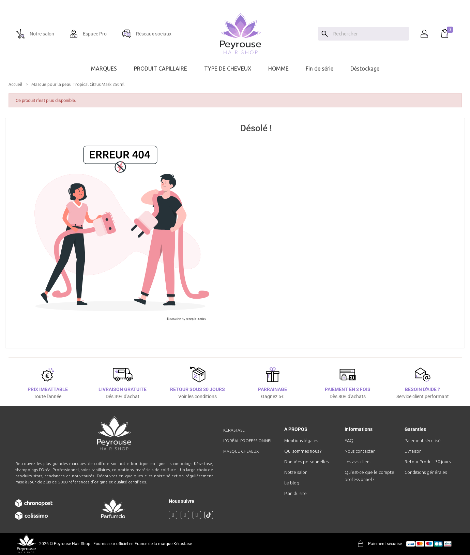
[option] (235, 2)
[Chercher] (369, 33)
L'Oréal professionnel (247, 440)
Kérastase (234, 430)
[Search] (324, 34)
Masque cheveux (241, 451)
